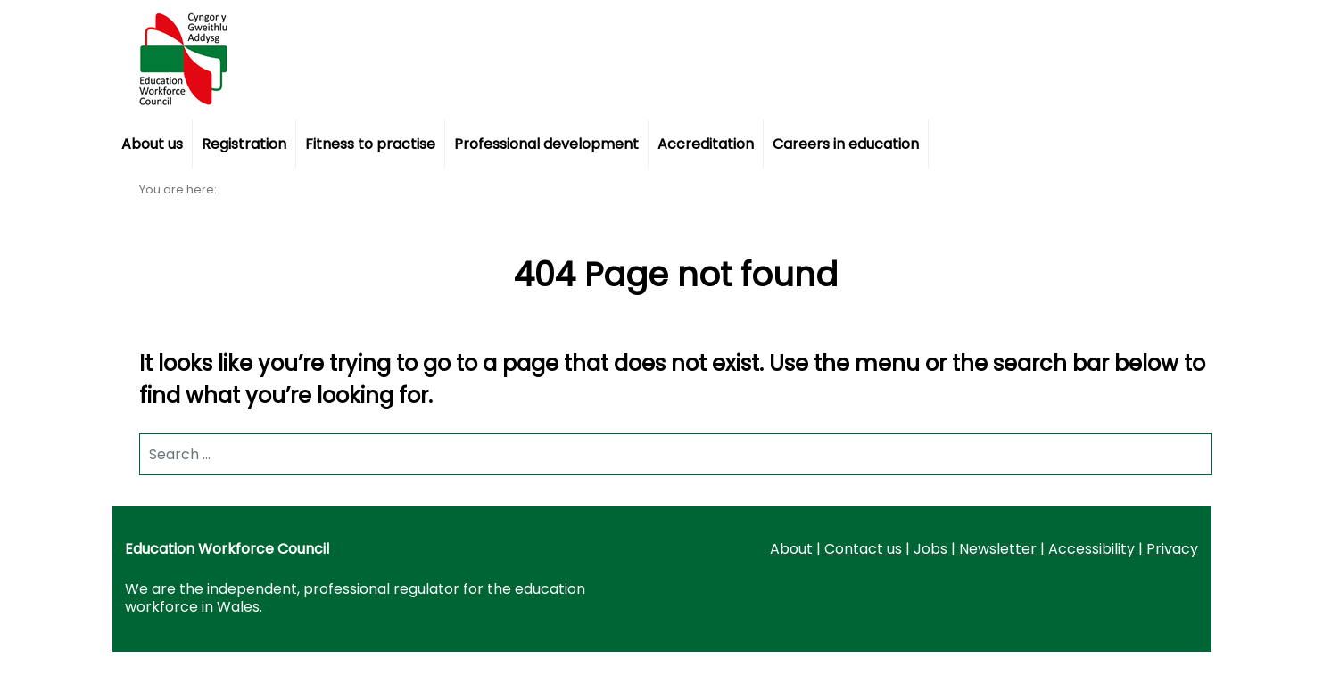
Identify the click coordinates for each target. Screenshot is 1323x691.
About (791, 549)
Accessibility (1091, 549)
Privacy (1172, 549)
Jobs (930, 549)
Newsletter (998, 549)
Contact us (863, 549)
